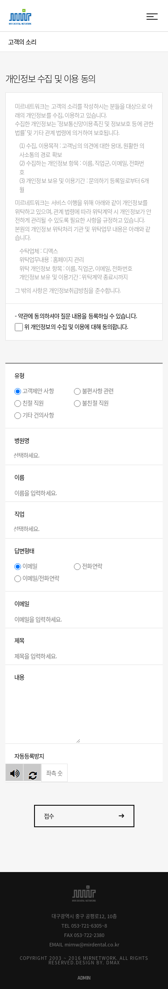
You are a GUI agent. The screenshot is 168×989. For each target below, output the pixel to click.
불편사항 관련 (97, 390)
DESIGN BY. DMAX (98, 962)
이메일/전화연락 (40, 578)
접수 (49, 816)
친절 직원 (32, 402)
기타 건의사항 (38, 414)
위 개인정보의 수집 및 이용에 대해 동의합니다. (76, 326)
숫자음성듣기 (14, 772)
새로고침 (32, 772)
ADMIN (84, 977)
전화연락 (92, 565)
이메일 (29, 565)
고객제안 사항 (38, 390)
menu (152, 17)
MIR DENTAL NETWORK (20, 17)
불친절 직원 (95, 402)
